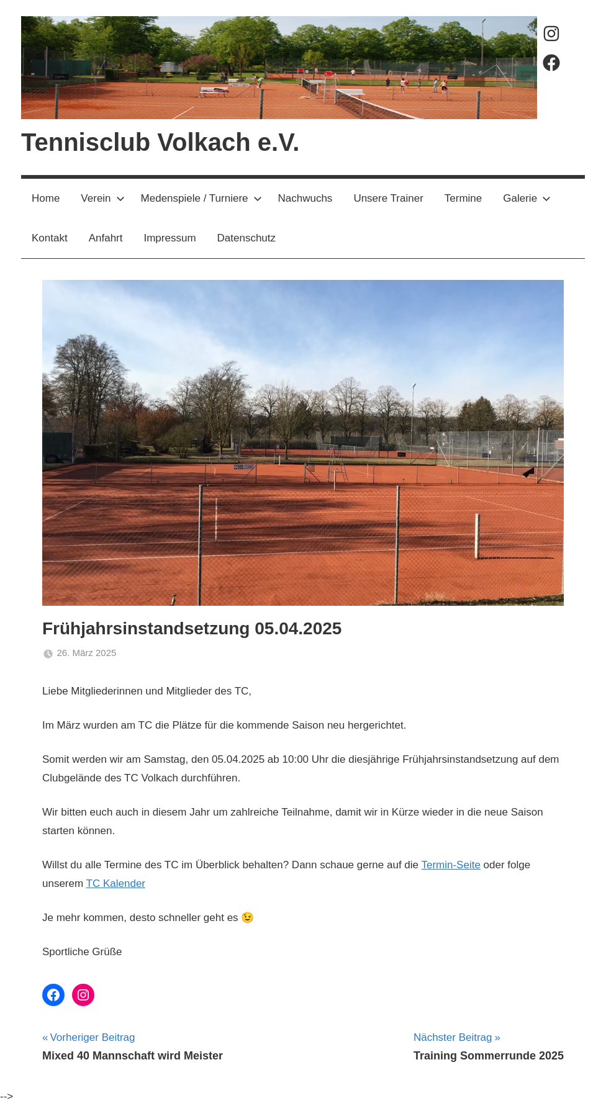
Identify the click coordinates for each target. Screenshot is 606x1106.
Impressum (169, 238)
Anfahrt (106, 238)
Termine (463, 198)
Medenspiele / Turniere (201, 198)
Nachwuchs (305, 198)
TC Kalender (115, 883)
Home (46, 198)
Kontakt (50, 238)
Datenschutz (246, 238)
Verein (102, 198)
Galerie (527, 198)
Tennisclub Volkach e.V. (160, 142)
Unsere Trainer (388, 198)
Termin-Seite (450, 865)
